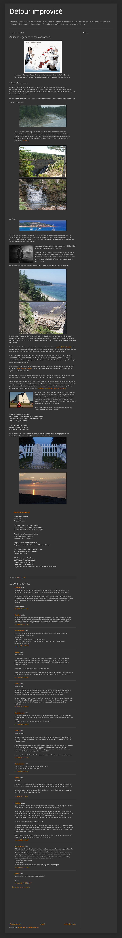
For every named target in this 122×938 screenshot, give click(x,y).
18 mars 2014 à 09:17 (21, 840)
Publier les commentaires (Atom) (28, 927)
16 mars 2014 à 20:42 (21, 707)
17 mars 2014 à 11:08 (21, 758)
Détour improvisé (36, 11)
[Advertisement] (42, 905)
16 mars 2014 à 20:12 (21, 646)
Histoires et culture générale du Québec (51, 388)
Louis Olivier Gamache (64, 347)
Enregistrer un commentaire (21, 887)
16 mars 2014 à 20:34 (21, 677)
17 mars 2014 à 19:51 (21, 771)
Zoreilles (17, 587)
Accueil (42, 924)
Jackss (17, 652)
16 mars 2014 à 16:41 (21, 609)
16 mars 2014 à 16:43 (21, 624)
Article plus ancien (70, 924)
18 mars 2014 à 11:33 (21, 867)
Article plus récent (15, 924)
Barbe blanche (19, 630)
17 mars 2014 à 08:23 (21, 724)
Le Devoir (25, 140)
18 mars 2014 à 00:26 (21, 797)
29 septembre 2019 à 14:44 (23, 883)
